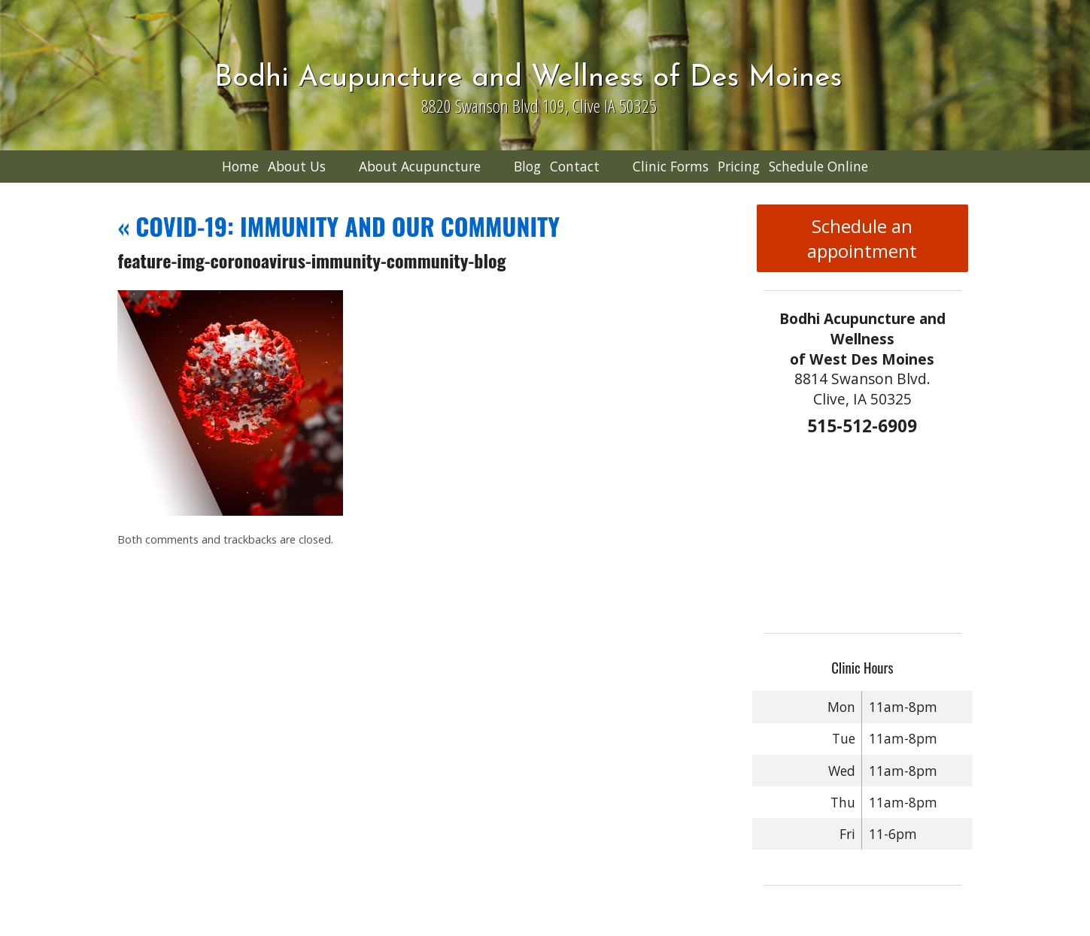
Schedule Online (818, 166)
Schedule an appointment (862, 238)
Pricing (739, 166)
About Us (297, 166)
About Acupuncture (420, 166)
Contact (575, 166)
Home (240, 166)
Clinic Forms (671, 166)
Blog (527, 166)
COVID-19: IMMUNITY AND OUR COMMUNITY (338, 226)
